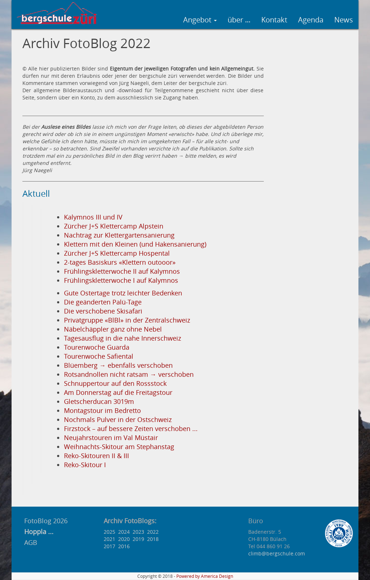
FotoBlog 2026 (45, 520)
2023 (138, 531)
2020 (124, 539)
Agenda (310, 20)
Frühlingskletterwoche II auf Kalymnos (122, 271)
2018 (153, 539)
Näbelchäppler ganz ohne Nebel (113, 329)
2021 (109, 539)
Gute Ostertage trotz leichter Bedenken (123, 293)
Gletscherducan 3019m (99, 401)
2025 (109, 531)
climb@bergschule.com (276, 553)
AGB (30, 542)
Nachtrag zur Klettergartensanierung (119, 235)
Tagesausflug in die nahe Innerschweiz (122, 338)
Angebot (200, 20)
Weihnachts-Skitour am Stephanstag (119, 447)
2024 (124, 531)
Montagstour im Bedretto (102, 410)
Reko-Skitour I (85, 465)
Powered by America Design (204, 576)
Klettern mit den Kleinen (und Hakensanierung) (135, 244)
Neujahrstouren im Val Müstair (111, 438)
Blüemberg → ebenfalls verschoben (118, 365)
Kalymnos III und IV (93, 217)
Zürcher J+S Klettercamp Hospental (117, 253)
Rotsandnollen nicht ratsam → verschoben (129, 374)
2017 (109, 546)
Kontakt (274, 20)
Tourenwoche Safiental (98, 356)
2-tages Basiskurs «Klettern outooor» (120, 262)
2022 (153, 531)
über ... (239, 20)
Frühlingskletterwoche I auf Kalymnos (121, 280)
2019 (138, 539)
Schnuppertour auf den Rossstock (115, 383)
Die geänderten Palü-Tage (103, 302)
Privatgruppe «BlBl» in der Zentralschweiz (127, 320)
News (343, 20)
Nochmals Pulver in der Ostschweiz (118, 419)
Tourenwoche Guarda (96, 347)
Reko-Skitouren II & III (96, 456)
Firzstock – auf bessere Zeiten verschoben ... (131, 429)
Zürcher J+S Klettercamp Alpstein (113, 226)
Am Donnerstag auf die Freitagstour (118, 392)
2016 (124, 546)
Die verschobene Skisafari (103, 311)
